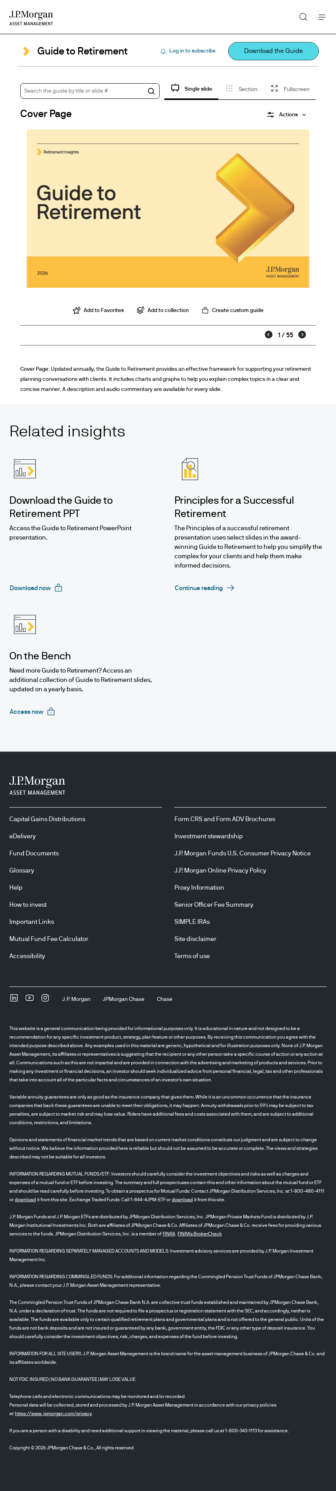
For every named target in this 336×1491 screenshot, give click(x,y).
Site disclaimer (195, 939)
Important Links (31, 922)
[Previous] (269, 335)
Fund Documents (34, 853)
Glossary (21, 870)
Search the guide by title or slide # (66, 91)
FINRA (169, 1234)
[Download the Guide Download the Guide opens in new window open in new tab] (273, 51)
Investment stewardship (208, 836)
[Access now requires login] (32, 711)
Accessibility (27, 956)
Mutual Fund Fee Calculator (48, 939)
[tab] (191, 90)
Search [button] (300, 15)
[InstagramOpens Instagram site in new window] (45, 1000)
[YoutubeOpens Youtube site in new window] (29, 1000)
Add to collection (162, 310)
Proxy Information (199, 888)
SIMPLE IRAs (192, 922)
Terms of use (192, 956)
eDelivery (22, 836)
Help (16, 888)
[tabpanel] (168, 213)
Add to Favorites (98, 310)
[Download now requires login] (36, 588)
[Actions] (286, 114)
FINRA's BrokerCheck (200, 1234)
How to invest (28, 905)
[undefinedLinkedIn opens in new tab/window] (14, 1000)
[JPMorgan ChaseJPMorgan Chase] (124, 999)
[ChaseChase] (165, 999)
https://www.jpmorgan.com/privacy (53, 1413)
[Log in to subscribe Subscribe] (188, 51)
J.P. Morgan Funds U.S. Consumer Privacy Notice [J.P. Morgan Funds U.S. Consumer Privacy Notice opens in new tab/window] (242, 853)
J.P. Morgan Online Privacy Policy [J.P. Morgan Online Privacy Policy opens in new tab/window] (220, 870)
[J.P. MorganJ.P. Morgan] (76, 999)
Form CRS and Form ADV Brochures (224, 819)
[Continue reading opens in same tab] (205, 588)
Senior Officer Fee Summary (213, 905)
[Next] (302, 335)
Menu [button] (320, 17)
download (25, 1199)
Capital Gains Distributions (47, 819)
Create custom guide (232, 310)
